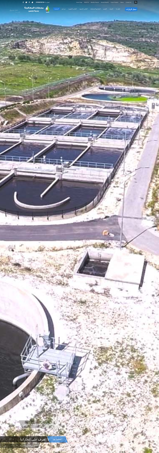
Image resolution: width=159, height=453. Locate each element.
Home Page (79, 2)
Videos (122, 2)
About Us (86, 2)
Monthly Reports (95, 2)
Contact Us (128, 2)
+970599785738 (40, 2)
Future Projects (114, 2)
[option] (79, 226)
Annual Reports (105, 2)
